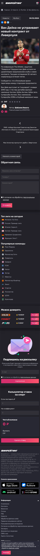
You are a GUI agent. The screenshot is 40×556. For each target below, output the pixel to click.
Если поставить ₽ (8, 399)
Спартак (6, 288)
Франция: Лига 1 (8, 238)
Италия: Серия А (8, 227)
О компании (5, 504)
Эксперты (4, 529)
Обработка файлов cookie (9, 519)
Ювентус (6, 277)
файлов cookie (14, 548)
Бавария (6, 262)
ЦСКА (5, 296)
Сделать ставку (20, 440)
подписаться (20, 381)
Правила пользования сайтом (11, 521)
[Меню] (2, 3)
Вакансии (4, 509)
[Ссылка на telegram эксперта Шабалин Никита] (2, 111)
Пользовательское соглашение (12, 524)
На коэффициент (7, 409)
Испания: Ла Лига (10, 220)
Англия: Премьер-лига (10, 231)
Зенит (5, 284)
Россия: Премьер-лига (10, 223)
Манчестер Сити (9, 254)
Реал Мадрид (8, 247)
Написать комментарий (11, 156)
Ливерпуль (7, 258)
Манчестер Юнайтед (11, 281)
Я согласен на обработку (19, 198)
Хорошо (6, 552)
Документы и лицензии (9, 531)
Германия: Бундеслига (10, 235)
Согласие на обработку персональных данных (17, 526)
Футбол (16, 18)
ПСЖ (5, 266)
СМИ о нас (4, 533)
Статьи (3, 511)
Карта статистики (7, 536)
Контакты (4, 506)
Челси (5, 269)
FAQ (2, 514)
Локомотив (7, 292)
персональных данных (28, 377)
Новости (6, 18)
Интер (6, 273)
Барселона (7, 251)
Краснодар (7, 299)
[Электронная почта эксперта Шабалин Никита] (6, 111)
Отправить (7, 205)
